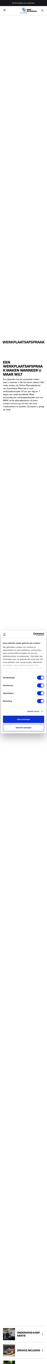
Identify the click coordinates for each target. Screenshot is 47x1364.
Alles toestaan (23, 719)
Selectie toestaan (23, 728)
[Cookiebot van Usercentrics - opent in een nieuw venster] (33, 634)
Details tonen (33, 711)
